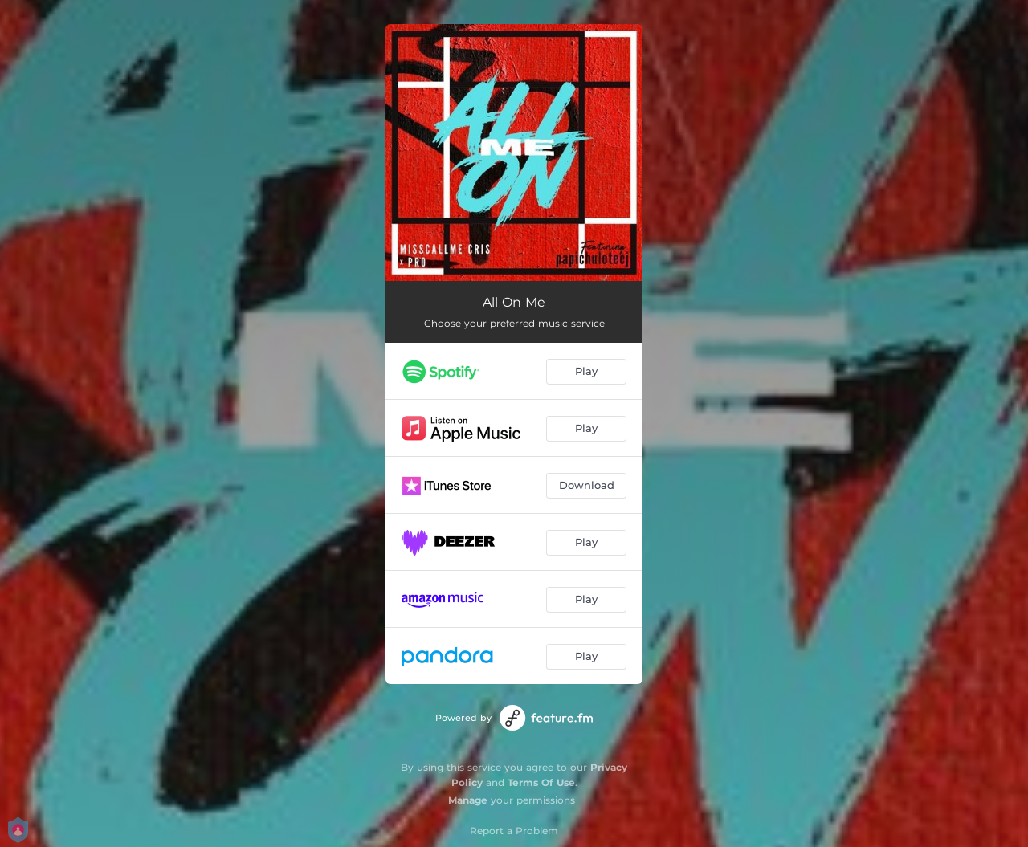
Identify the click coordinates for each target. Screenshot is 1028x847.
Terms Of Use (541, 782)
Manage (467, 800)
